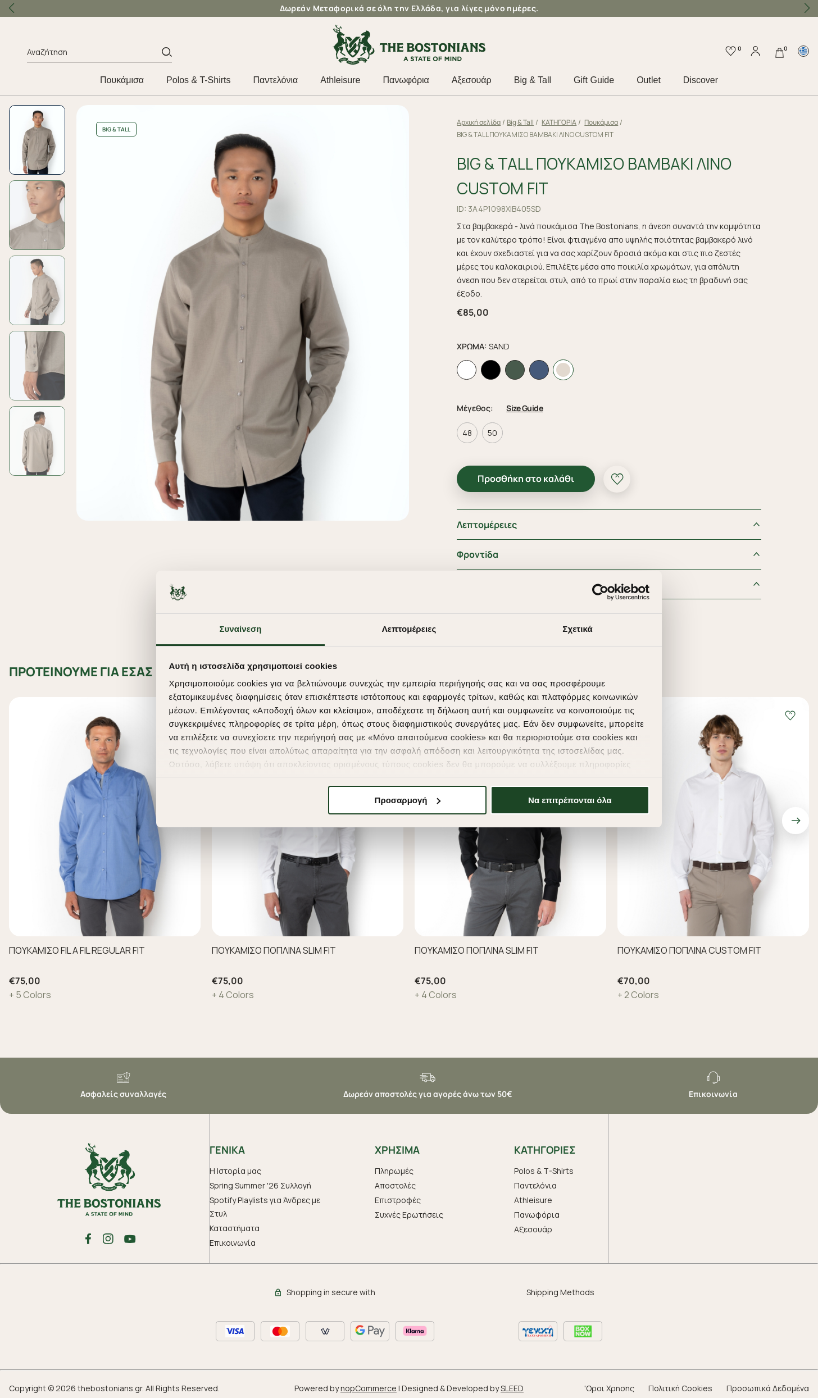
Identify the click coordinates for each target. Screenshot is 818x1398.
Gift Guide (594, 80)
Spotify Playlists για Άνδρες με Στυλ (265, 1201)
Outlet (649, 80)
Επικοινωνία (233, 1237)
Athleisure (340, 80)
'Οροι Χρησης (609, 1382)
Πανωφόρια (406, 80)
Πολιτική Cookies (680, 1382)
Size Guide (544, 402)
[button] (806, 8)
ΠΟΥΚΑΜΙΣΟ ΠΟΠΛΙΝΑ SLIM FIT (274, 945)
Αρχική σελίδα (499, 122)
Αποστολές (395, 1179)
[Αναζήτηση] (94, 53)
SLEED (512, 1382)
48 (487, 427)
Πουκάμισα (122, 80)
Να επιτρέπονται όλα (570, 800)
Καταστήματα (235, 1222)
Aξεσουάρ (472, 80)
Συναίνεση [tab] (240, 629)
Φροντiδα (498, 549)
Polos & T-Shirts (198, 80)
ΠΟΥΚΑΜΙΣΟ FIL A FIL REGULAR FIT (77, 945)
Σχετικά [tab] (577, 629)
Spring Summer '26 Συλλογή (260, 1179)
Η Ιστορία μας (235, 1165)
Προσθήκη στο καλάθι (546, 473)
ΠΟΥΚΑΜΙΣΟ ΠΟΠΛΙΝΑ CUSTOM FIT (689, 945)
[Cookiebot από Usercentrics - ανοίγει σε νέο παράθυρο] (600, 592)
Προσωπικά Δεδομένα (767, 1382)
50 (512, 427)
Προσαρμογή (408, 800)
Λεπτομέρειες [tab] (409, 629)
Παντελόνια (275, 80)
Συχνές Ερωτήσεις (409, 1209)
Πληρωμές (394, 1165)
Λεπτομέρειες (507, 519)
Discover (700, 80)
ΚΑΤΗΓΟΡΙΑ (579, 122)
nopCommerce (368, 1382)
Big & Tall (532, 80)
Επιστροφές (398, 1194)
